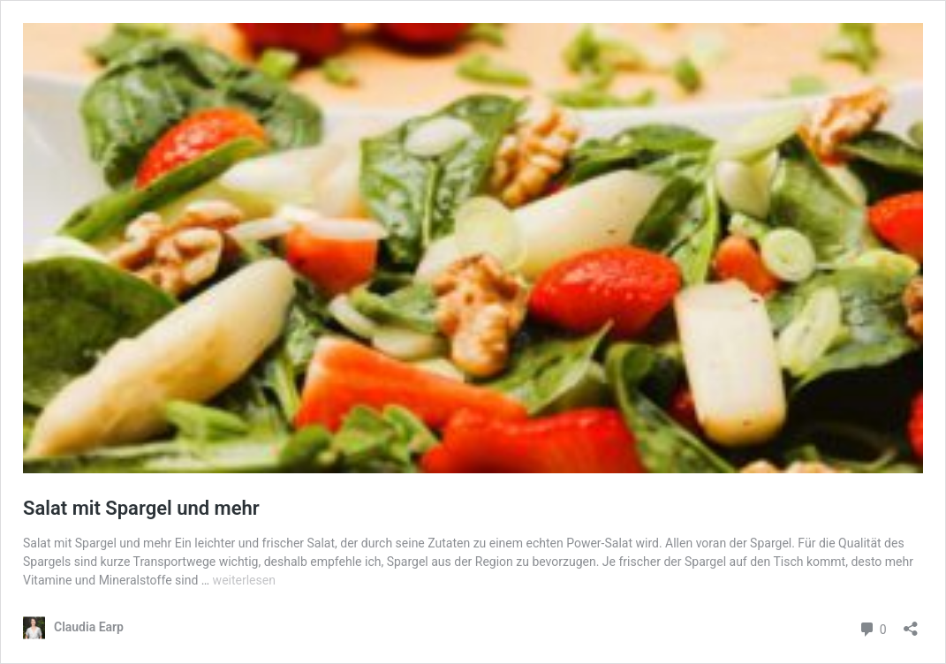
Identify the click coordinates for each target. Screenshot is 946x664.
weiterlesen (244, 580)
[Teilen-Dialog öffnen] (910, 623)
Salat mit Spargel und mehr (141, 508)
